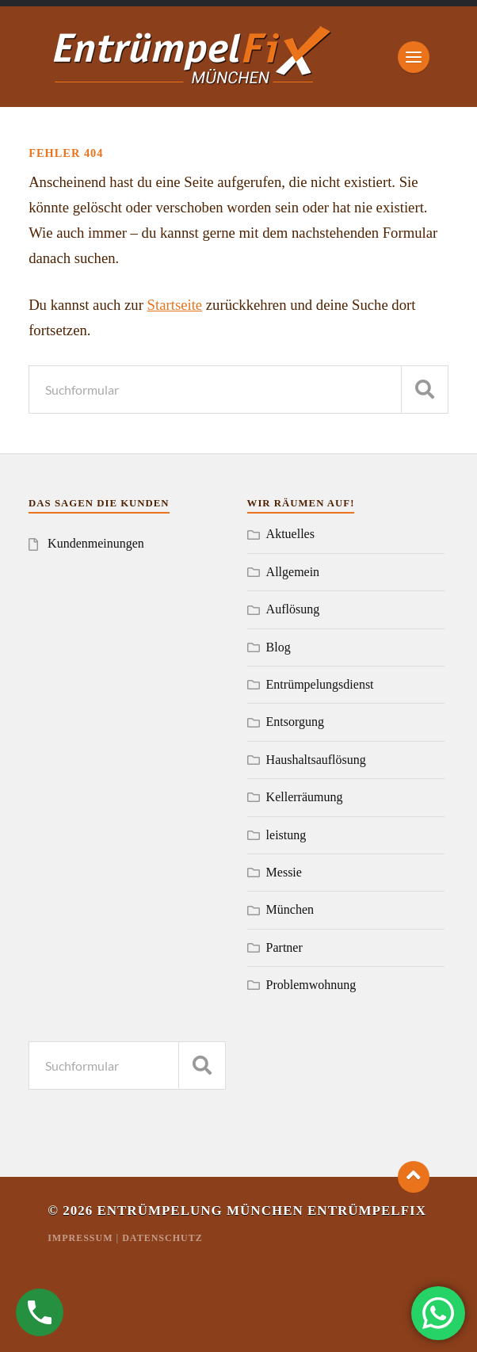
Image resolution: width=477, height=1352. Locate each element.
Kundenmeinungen (96, 543)
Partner (284, 947)
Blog (278, 647)
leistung (286, 835)
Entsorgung (295, 721)
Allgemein (293, 572)
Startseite (175, 304)
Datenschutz (162, 1237)
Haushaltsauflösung (316, 759)
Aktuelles (290, 533)
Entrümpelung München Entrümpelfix (261, 1210)
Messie (284, 872)
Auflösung (293, 609)
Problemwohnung (311, 984)
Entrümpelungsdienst (320, 684)
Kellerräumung (304, 797)
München (290, 909)
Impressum (80, 1237)
